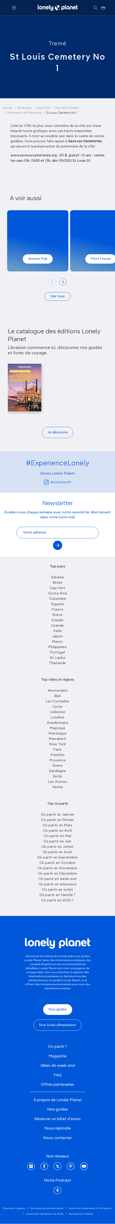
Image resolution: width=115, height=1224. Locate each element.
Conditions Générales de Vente (45, 1214)
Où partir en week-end (57, 879)
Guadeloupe (57, 723)
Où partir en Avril (57, 831)
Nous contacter (57, 1138)
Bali (57, 696)
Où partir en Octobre (58, 863)
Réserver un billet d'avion (57, 1119)
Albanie (57, 577)
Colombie (57, 599)
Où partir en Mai (57, 836)
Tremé (57, 44)
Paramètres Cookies (81, 1214)
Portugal (57, 652)
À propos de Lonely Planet (57, 1100)
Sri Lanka (57, 658)
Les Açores (57, 782)
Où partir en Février (57, 820)
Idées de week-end (57, 1066)
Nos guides (57, 1009)
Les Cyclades (57, 701)
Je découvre (58, 432)
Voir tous (57, 296)
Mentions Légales (14, 1208)
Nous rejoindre (57, 1128)
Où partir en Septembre (57, 857)
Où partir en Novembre (57, 868)
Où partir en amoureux (58, 884)
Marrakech (58, 739)
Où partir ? (57, 1047)
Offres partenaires (57, 1085)
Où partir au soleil (57, 890)
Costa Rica (57, 593)
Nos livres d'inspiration (57, 1025)
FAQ (58, 1075)
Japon (57, 636)
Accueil (8, 108)
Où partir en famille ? (58, 895)
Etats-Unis (43, 108)
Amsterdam (58, 691)
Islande (57, 626)
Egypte (57, 604)
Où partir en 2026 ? (57, 900)
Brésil (58, 583)
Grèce (57, 615)
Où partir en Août (58, 852)
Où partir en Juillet (58, 847)
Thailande (57, 663)
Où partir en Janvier (57, 815)
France (57, 609)
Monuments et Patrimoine (24, 112)
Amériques (24, 108)
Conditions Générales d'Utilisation (90, 1208)
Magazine (58, 1056)
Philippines (57, 647)
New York (57, 744)
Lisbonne (57, 712)
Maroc (57, 642)
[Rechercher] (95, 8)
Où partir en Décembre (57, 873)
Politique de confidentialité (46, 1208)
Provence (57, 760)
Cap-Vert (57, 588)
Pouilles (57, 755)
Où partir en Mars (58, 825)
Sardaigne (57, 771)
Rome (57, 766)
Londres (57, 717)
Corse (57, 707)
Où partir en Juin (57, 841)
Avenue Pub (37, 259)
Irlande (58, 620)
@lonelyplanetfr (57, 482)
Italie (57, 631)
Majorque (58, 728)
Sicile (57, 776)
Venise (57, 787)
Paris (57, 750)
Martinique (57, 733)
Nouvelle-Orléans (67, 108)
